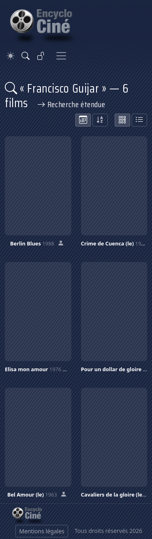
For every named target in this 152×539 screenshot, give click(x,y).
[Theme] (10, 56)
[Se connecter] (41, 56)
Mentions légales (41, 531)
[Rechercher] (25, 56)
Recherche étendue (71, 104)
